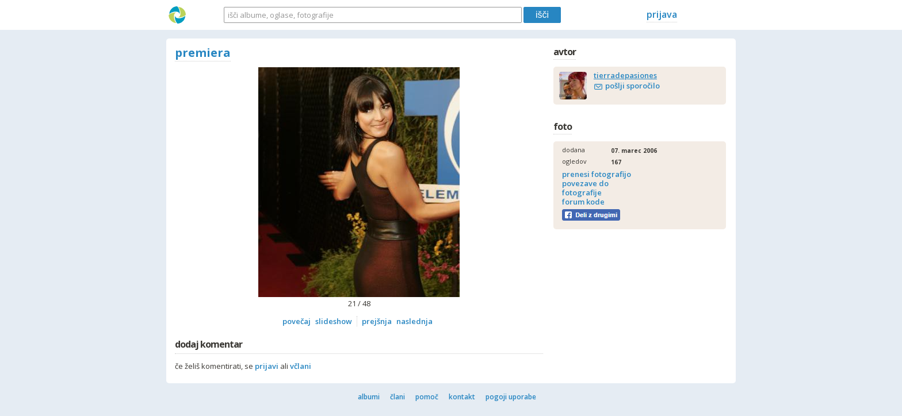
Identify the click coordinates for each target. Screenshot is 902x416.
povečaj (296, 321)
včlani (300, 366)
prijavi (266, 366)
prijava (662, 14)
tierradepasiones (625, 75)
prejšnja (377, 321)
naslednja (414, 321)
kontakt (462, 397)
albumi (369, 397)
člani (397, 397)
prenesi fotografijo (596, 174)
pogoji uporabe (511, 397)
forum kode (583, 202)
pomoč (426, 397)
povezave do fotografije (585, 188)
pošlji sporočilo (632, 85)
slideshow (333, 321)
